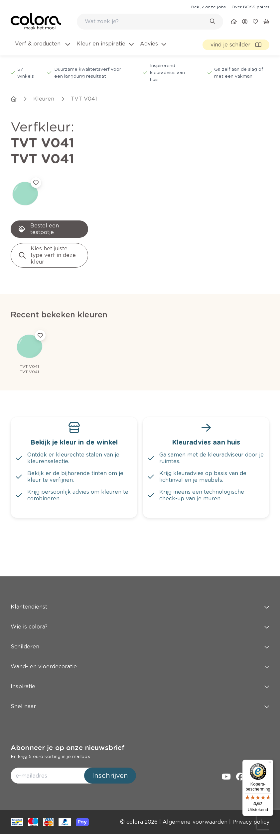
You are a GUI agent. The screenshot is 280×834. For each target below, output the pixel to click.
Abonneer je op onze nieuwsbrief (68, 748)
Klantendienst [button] (140, 607)
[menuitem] (42, 47)
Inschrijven (110, 776)
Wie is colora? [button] (140, 627)
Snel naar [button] (140, 706)
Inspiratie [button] (140, 686)
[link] (208, 7)
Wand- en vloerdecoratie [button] (140, 666)
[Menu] (269, 764)
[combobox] (150, 22)
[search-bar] (146, 22)
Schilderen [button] (140, 646)
